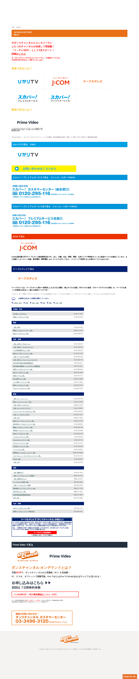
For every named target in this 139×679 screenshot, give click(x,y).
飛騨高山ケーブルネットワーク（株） (24, 453)
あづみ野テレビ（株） (20, 379)
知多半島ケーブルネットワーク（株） (24, 424)
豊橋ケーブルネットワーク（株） (23, 427)
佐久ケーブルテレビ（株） (21, 372)
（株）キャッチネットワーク (22, 408)
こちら (22, 53)
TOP (13, 27)
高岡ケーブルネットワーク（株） (23, 369)
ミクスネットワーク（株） (21, 437)
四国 (50, 303)
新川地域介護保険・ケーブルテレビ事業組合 (26, 366)
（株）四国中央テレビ (20, 479)
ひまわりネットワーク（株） (22, 440)
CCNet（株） (17, 459)
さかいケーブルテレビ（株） (22, 388)
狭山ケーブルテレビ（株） (21, 334)
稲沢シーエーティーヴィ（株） (22, 402)
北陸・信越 (35, 303)
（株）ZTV (16, 462)
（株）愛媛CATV (18, 472)
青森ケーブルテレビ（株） (21, 317)
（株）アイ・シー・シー (20, 399)
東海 (43, 303)
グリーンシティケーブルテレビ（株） (24, 411)
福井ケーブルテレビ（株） (21, 385)
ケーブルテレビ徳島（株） (21, 482)
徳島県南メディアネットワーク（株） (24, 488)
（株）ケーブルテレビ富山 (21, 357)
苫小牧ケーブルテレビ (20, 314)
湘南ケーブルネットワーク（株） (23, 330)
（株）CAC (16, 418)
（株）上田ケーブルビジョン (22, 344)
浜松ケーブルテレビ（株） (21, 434)
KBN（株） (16, 498)
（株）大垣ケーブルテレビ (21, 405)
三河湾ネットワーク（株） (21, 446)
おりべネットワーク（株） (21, 443)
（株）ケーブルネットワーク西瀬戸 (24, 476)
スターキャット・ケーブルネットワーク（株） (27, 456)
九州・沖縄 (58, 303)
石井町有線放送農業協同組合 (22, 495)
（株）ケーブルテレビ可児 (21, 414)
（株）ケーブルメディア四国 (22, 485)
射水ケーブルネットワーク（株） (23, 353)
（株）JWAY (16, 327)
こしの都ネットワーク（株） (22, 382)
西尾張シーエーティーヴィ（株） (23, 430)
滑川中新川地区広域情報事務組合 (23, 363)
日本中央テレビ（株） (20, 491)
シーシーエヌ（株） (19, 449)
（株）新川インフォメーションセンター (25, 360)
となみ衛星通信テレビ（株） (22, 350)
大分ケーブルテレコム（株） (22, 508)
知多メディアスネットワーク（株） (24, 421)
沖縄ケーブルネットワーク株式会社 (24, 511)
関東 (26, 303)
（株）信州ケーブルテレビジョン (23, 347)
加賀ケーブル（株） (19, 376)
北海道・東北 (18, 303)
